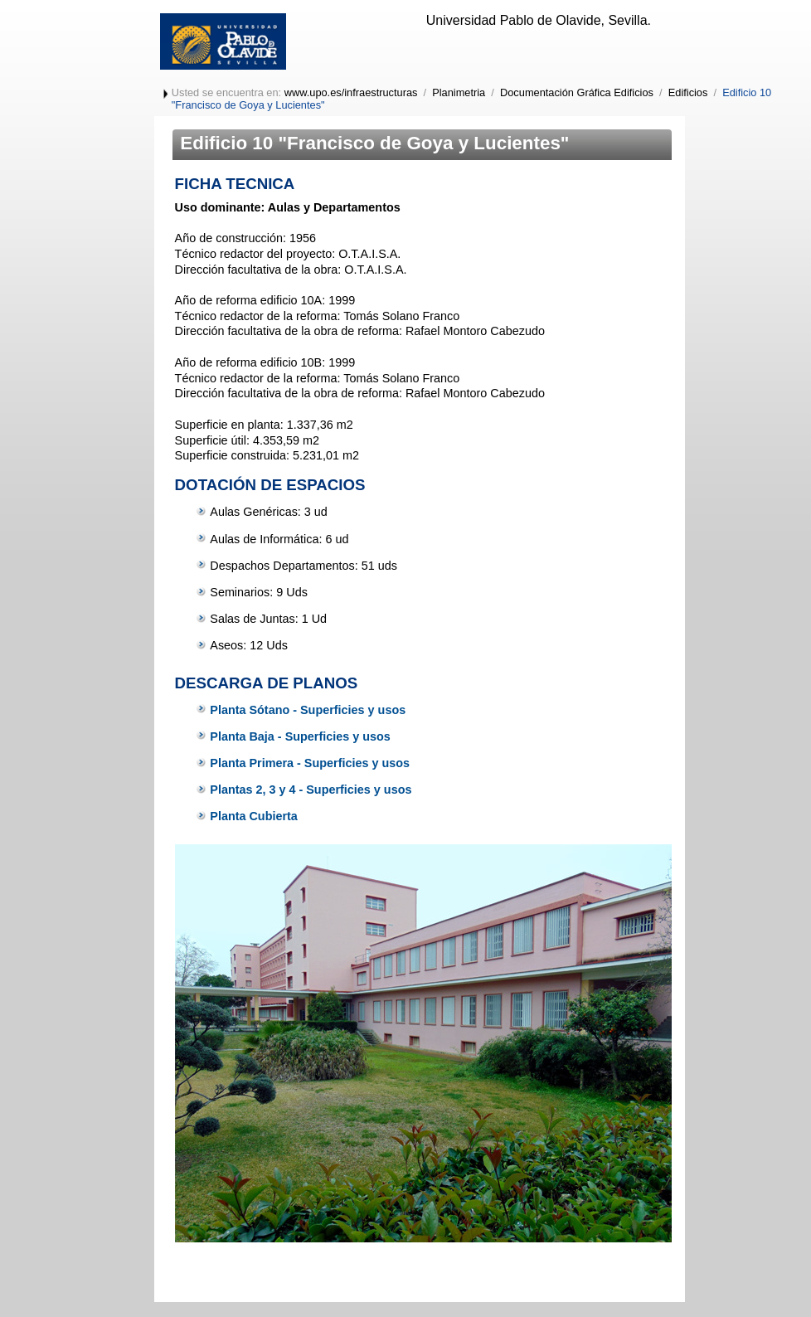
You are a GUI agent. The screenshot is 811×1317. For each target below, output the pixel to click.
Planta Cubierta (254, 816)
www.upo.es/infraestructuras (351, 92)
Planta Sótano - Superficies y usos (308, 710)
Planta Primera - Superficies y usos (310, 763)
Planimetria (458, 92)
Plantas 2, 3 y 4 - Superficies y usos (310, 789)
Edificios (688, 92)
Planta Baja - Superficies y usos (300, 736)
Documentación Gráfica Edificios (576, 92)
